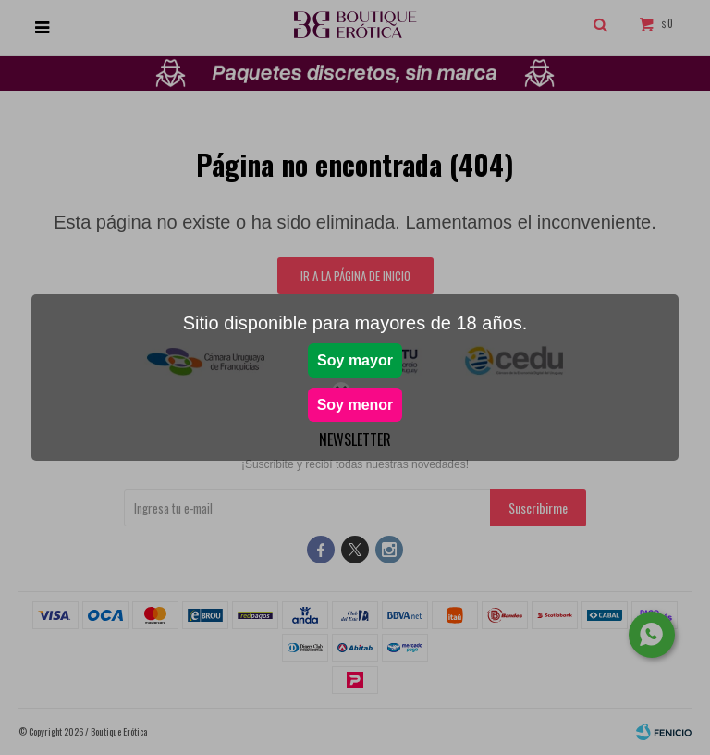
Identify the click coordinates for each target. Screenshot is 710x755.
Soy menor (355, 405)
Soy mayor (355, 360)
